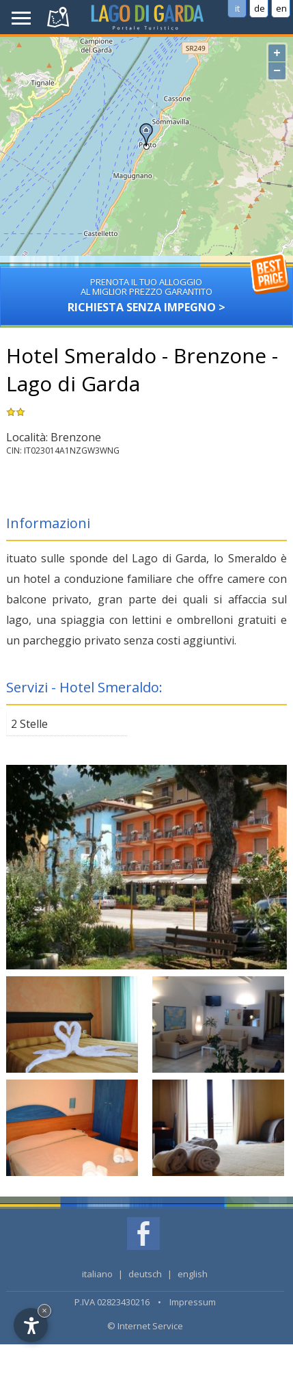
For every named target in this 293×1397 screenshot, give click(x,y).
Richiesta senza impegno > (146, 290)
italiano (97, 1274)
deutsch (145, 1274)
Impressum (192, 1302)
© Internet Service (145, 1326)
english (193, 1274)
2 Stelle (29, 723)
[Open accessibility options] (31, 1325)
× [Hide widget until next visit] (44, 1310)
